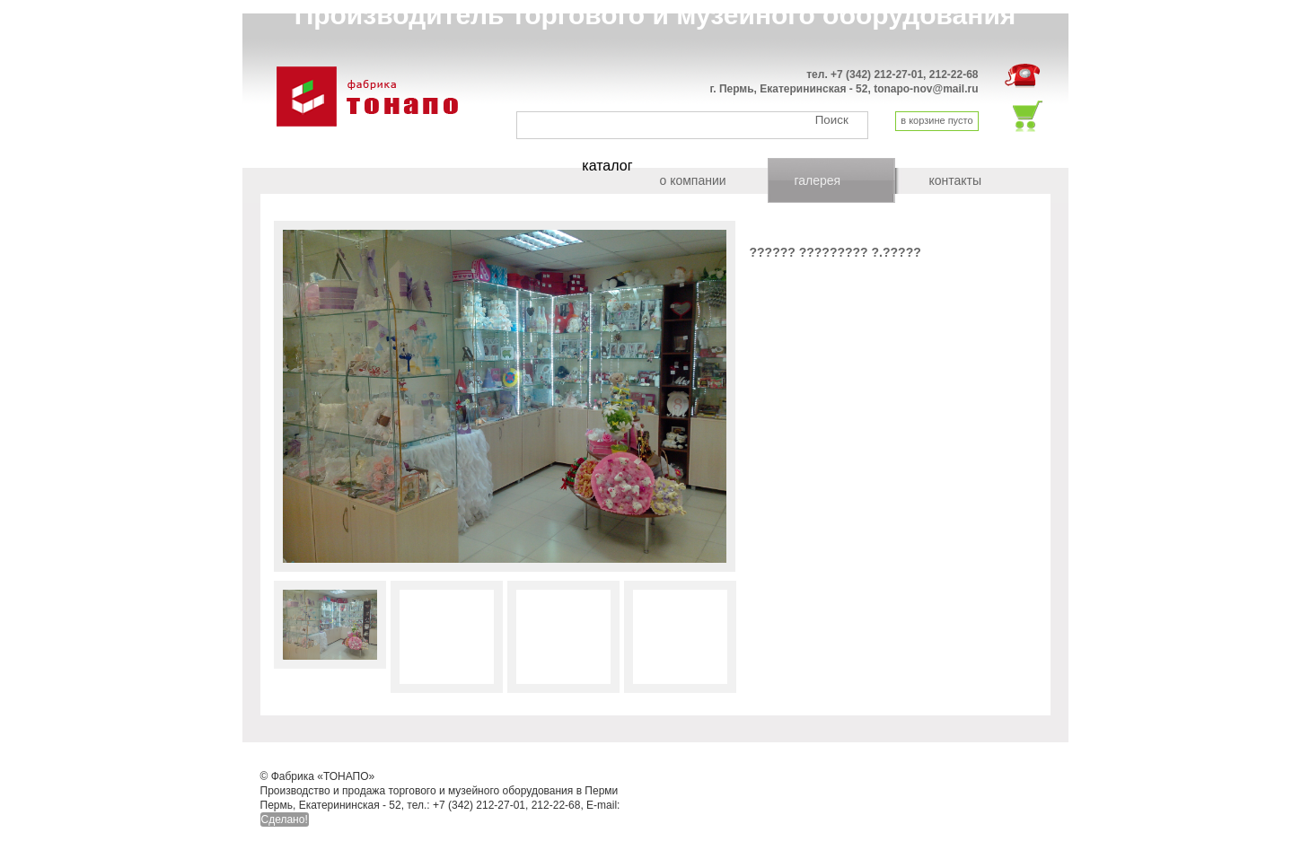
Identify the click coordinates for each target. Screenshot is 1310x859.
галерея (818, 180)
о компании (693, 180)
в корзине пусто (936, 120)
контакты (955, 180)
